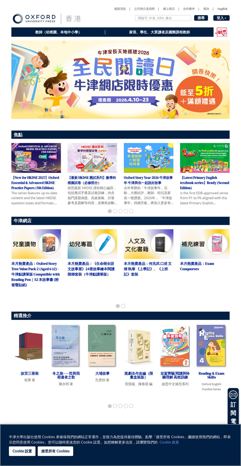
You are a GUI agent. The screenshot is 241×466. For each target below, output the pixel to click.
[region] (120, 445)
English (222, 9)
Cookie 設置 (22, 451)
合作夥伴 (189, 9)
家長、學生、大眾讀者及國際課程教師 (159, 32)
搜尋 (201, 17)
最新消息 (120, 9)
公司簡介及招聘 (144, 9)
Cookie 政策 (169, 442)
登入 (221, 17)
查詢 (206, 9)
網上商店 (169, 9)
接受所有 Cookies (55, 451)
